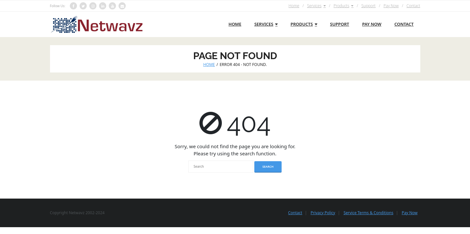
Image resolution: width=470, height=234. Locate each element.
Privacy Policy (323, 212)
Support (368, 5)
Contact (413, 5)
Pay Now (391, 5)
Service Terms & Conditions (368, 212)
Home (293, 5)
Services (314, 5)
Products (341, 5)
